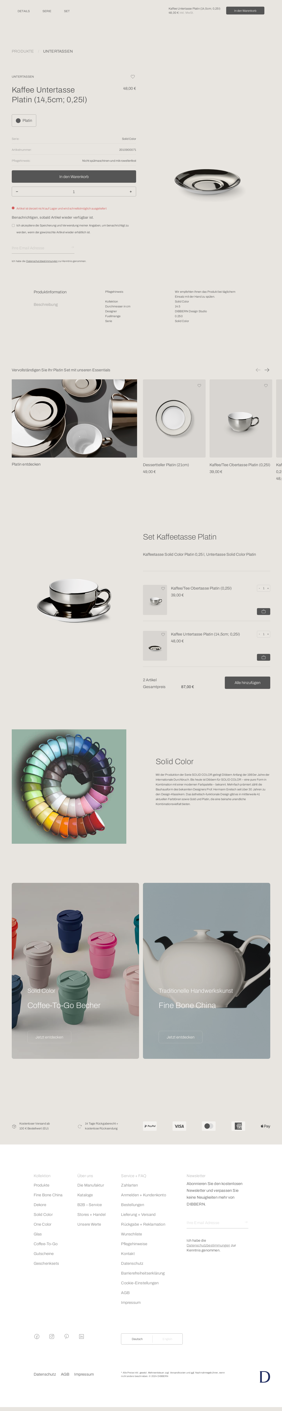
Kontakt (128, 1253)
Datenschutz (132, 1263)
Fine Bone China (48, 1195)
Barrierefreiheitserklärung (143, 1273)
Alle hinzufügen (247, 682)
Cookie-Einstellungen (140, 1283)
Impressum (131, 1302)
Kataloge (85, 1195)
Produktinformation (50, 292)
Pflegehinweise (134, 1244)
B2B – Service (89, 1205)
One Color (43, 1224)
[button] (258, 370)
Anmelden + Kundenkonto (143, 1195)
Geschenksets (46, 1263)
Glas (38, 1234)
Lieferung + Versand (138, 1214)
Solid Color (43, 1214)
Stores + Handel (91, 1214)
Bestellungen (132, 1205)
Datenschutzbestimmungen (42, 261)
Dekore (40, 1205)
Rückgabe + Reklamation (143, 1224)
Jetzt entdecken (49, 1037)
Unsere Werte (89, 1224)
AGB (125, 1293)
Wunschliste (131, 1234)
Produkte (42, 1185)
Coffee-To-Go (46, 1244)
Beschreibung (46, 304)
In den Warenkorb (245, 10)
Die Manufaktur (90, 1185)
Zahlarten (129, 1185)
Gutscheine (44, 1253)
